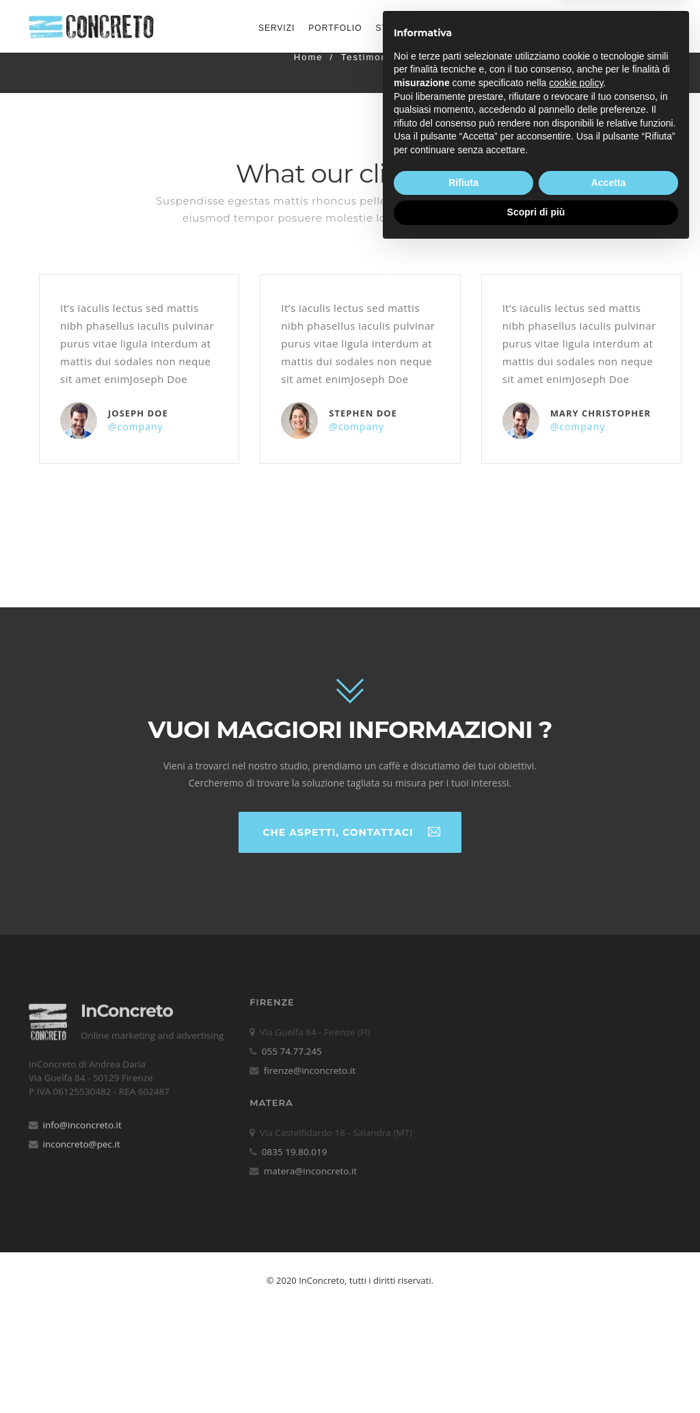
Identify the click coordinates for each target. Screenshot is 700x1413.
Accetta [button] (608, 1346)
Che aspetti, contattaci (351, 831)
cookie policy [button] (576, 1246)
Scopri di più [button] (536, 1375)
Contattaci (628, 26)
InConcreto (127, 1002)
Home (308, 57)
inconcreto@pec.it (81, 1136)
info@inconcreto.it (82, 1117)
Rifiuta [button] (463, 1346)
